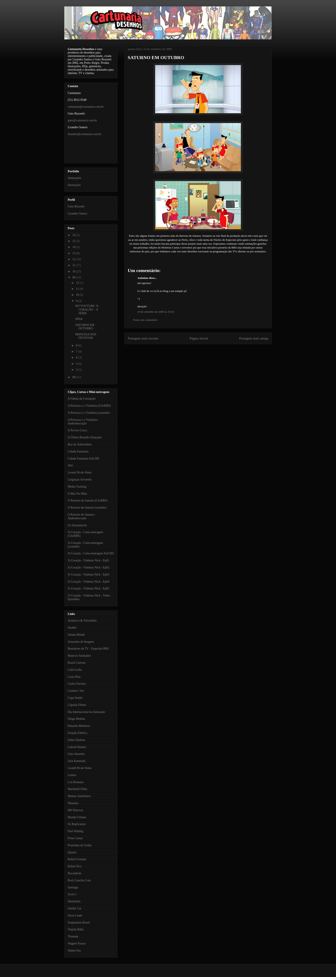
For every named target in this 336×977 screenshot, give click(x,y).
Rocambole (74, 873)
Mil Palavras (75, 810)
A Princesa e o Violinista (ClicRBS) (89, 405)
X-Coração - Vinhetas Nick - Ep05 (88, 588)
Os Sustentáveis (77, 525)
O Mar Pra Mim (77, 493)
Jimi (70, 465)
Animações (74, 178)
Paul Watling (75, 831)
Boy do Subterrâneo (80, 444)
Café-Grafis (75, 669)
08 (74, 377)
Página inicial (199, 338)
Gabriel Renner (77, 747)
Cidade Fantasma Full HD (83, 458)
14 (74, 247)
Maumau (73, 803)
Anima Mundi (76, 634)
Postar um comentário (145, 319)
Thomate (73, 936)
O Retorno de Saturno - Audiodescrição (82, 516)
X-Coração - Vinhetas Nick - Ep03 (88, 574)
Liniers (72, 775)
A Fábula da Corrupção (82, 398)
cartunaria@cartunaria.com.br (86, 106)
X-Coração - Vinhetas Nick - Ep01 (88, 560)
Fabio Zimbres (76, 740)
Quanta (72, 852)
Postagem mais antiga (253, 338)
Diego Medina (76, 718)
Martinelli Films (77, 789)
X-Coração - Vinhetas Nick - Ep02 (88, 567)
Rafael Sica (74, 866)
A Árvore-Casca (77, 430)
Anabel (72, 627)
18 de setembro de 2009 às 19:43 (155, 311)
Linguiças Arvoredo (80, 479)
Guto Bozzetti (76, 206)
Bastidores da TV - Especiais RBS (88, 648)
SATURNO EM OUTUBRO (156, 57)
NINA (79, 319)
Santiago (73, 887)
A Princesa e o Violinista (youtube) (89, 412)
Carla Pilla (74, 676)
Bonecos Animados (79, 655)
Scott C (72, 894)
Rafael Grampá (77, 859)
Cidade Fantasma (78, 451)
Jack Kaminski (77, 761)
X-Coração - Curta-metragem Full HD (91, 553)
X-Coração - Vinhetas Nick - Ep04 (88, 581)
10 (74, 271)
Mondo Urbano (77, 817)
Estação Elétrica (77, 733)
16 (74, 235)
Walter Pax (74, 950)
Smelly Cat (74, 908)
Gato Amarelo (76, 753)
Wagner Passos (77, 943)
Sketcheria (74, 901)
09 (74, 277)
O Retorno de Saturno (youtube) (87, 507)
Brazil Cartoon (77, 662)
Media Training (77, 486)
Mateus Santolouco (79, 796)
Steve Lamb (75, 915)
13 (74, 253)
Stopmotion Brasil (79, 922)
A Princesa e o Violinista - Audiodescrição (83, 421)
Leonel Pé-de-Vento (80, 472)
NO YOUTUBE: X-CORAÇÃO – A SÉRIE (87, 309)
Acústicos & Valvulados (82, 620)
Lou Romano (76, 782)
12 (74, 259)
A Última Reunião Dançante (85, 437)
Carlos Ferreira (77, 683)
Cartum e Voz (76, 690)
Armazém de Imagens (81, 641)
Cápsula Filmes (77, 704)
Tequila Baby (76, 929)
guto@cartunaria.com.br (82, 120)
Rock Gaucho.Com (79, 880)
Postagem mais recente (143, 338)
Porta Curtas (75, 838)
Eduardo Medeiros (79, 725)
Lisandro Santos (77, 213)
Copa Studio (75, 697)
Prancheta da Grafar (80, 845)
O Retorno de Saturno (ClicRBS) (87, 500)
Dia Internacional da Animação (86, 712)
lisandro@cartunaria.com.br (84, 134)
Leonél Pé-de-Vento (80, 768)
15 (74, 241)
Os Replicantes (77, 824)
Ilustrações (74, 185)
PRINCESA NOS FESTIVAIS (85, 336)
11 (74, 265)
